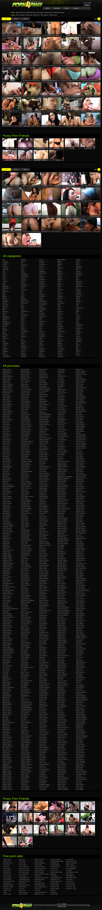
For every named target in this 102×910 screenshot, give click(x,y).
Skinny (78, 263)
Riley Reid (79, 393)
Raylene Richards (63, 789)
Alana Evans (6, 408)
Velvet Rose (79, 729)
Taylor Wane (79, 634)
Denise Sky (24, 607)
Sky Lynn (78, 535)
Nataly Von (61, 645)
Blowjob (5, 321)
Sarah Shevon (80, 463)
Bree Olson (6, 749)
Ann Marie (6, 585)
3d (3, 259)
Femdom (23, 341)
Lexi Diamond (43, 778)
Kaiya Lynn (42, 547)
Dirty (22, 308)
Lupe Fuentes (62, 449)
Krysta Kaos (43, 691)
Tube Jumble (7, 879)
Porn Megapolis (71, 868)
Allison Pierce (7, 480)
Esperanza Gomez (26, 680)
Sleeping (78, 266)
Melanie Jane (62, 525)
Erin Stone (24, 679)
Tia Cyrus (79, 655)
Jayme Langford (44, 434)
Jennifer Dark (43, 454)
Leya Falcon (61, 369)
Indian (41, 311)
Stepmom (79, 281)
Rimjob (60, 343)
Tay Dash (79, 629)
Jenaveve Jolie (43, 443)
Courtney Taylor (25, 552)
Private (60, 325)
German (41, 276)
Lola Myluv (61, 418)
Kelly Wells (42, 629)
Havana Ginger (25, 757)
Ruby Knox (79, 421)
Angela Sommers (8, 550)
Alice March (6, 458)
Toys (77, 315)
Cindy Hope (24, 520)
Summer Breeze (81, 588)
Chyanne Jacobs (26, 513)
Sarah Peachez (80, 461)
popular (47, 8)
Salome (78, 433)
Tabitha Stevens (81, 608)
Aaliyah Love (6, 369)
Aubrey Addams (7, 644)
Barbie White (6, 689)
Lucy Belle (61, 438)
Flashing (23, 355)
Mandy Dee (61, 483)
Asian (4, 278)
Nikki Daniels (61, 691)
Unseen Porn (7, 883)
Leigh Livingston (44, 764)
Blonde (5, 320)
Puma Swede (62, 764)
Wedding (78, 341)
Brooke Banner (25, 372)
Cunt (22, 291)
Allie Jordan (6, 475)
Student (78, 289)
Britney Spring (7, 779)
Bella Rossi (6, 699)
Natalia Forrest (62, 630)
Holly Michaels (25, 781)
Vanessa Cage (80, 711)
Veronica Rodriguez (82, 736)
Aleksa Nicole (7, 413)
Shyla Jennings (80, 513)
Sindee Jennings (81, 531)
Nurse (59, 283)
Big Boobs (6, 301)
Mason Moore (62, 510)
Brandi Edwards (7, 737)
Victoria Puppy (80, 749)
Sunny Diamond (81, 595)
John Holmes (43, 505)
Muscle (60, 276)
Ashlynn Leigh (7, 640)
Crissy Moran (25, 553)
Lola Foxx (60, 416)
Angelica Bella (7, 555)
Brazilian (5, 330)
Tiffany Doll (79, 660)
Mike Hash (61, 573)
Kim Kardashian (44, 662)
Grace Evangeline (26, 736)
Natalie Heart (61, 637)
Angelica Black (7, 557)
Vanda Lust (79, 707)
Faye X (23, 697)
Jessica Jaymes (44, 480)
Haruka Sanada (25, 756)
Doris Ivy (23, 640)
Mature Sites (70, 865)
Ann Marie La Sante (9, 587)
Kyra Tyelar (42, 712)
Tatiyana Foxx (80, 627)
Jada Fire (42, 393)
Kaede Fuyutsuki (44, 543)
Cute (22, 293)
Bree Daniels (6, 747)
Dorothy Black (25, 642)
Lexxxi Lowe (43, 788)
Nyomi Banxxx (62, 716)
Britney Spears (7, 778)
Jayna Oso (42, 436)
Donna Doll (24, 637)
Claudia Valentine (26, 540)
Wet (77, 343)
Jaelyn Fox (42, 399)
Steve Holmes (80, 582)
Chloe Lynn (24, 495)
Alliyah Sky (6, 481)
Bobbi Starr (6, 731)
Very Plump (69, 874)
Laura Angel (42, 742)
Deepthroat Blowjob (59, 12)
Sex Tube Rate (23, 872)
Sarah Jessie (80, 460)
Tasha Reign (79, 624)
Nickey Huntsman (63, 655)
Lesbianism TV (55, 879)
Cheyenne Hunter (26, 483)
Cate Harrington (25, 451)
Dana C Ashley (25, 565)
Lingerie (41, 348)
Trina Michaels (80, 685)
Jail (40, 320)
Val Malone (79, 694)
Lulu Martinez (62, 446)
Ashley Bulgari (7, 622)
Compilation (24, 276)
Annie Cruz (6, 595)
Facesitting (24, 331)
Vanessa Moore (80, 716)
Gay (40, 274)
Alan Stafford (6, 406)
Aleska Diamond (7, 419)
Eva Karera (24, 685)
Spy (77, 278)
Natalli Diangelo (62, 642)
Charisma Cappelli (26, 461)
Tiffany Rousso (80, 667)
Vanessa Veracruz (81, 719)
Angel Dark (6, 537)
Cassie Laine (25, 448)
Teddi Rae (79, 640)
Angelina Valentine (8, 563)
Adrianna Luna (7, 389)
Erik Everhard (25, 675)
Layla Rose (42, 752)
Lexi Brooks (42, 776)
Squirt (77, 279)
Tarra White (79, 622)
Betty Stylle (6, 706)
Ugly (77, 321)
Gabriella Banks (25, 706)
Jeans (41, 323)
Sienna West (80, 516)
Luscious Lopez (62, 451)
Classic (23, 261)
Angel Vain (6, 548)
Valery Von (79, 704)
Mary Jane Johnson (63, 508)
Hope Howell (43, 369)
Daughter (23, 300)
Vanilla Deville (80, 724)
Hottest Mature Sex (56, 877)
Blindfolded (6, 318)
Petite (59, 310)
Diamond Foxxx (25, 620)
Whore (78, 345)
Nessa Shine (61, 654)
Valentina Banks (81, 696)
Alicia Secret (6, 463)
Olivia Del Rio (62, 719)
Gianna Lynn (25, 721)
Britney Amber (7, 774)
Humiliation (42, 308)
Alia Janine (6, 453)
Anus (4, 274)
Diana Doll (24, 625)
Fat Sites (37, 890)
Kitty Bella (42, 670)
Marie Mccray (62, 496)
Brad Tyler (6, 734)
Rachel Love (61, 766)
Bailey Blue (6, 677)
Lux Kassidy (61, 453)
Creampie (24, 284)
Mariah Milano (62, 493)
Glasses (41, 283)
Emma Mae (24, 664)
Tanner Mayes (80, 614)
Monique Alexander (63, 612)
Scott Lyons (79, 483)
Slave (77, 264)
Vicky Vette (79, 742)
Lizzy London (62, 411)
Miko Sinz (60, 575)
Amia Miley (6, 511)
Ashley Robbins (7, 630)
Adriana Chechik (8, 384)
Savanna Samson (81, 475)
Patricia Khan (62, 732)
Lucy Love (61, 444)
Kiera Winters (43, 655)
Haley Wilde (24, 747)
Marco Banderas (62, 486)
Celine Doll (24, 458)
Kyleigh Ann (42, 704)
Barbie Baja (6, 685)
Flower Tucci (24, 699)
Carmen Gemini (25, 421)
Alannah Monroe (8, 411)
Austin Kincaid (7, 657)
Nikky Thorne (62, 699)
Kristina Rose (54, 15)
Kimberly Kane (43, 667)
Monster (60, 273)
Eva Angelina (25, 682)
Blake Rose (6, 721)
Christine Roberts (26, 508)
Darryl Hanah (25, 592)
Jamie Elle (42, 403)
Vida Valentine (80, 756)
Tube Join (22, 859)
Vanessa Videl (80, 721)
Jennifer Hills (43, 456)
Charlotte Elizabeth (26, 471)
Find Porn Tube (70, 887)
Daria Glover (24, 588)
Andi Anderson (7, 528)
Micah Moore (61, 558)
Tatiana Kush (80, 625)
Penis (59, 306)
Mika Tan (60, 572)
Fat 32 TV (38, 888)
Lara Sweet (42, 739)
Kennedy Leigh (43, 639)
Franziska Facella (26, 704)
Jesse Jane (42, 470)
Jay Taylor (42, 426)
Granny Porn (54, 870)
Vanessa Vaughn (81, 717)
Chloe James (25, 493)
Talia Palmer (79, 610)
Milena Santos (62, 577)
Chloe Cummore (26, 488)
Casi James (24, 439)
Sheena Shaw (80, 508)
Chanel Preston (25, 460)
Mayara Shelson (62, 518)
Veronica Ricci (80, 734)
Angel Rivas (6, 547)
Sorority (78, 271)
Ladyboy (41, 336)
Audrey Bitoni (7, 647)
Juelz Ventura (43, 525)
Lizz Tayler (61, 408)
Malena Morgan (62, 480)
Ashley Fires (6, 624)
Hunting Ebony (39, 870)
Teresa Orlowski (81, 649)
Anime (4, 273)
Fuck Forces (7, 874)
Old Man (60, 289)
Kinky (41, 328)
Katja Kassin (43, 593)
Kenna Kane (43, 637)
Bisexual (5, 311)
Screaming (61, 348)
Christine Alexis (25, 506)
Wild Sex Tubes (8, 887)
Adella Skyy (6, 381)
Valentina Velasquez (82, 699)
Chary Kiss (24, 473)
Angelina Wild (7, 565)
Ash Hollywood (7, 615)
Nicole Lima (61, 669)
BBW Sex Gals (39, 894)
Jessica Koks (43, 481)
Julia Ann (42, 526)
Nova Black (61, 714)
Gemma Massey (26, 711)
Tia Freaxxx (79, 657)
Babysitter (6, 286)
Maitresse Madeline (63, 478)
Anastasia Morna (8, 525)
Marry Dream (61, 505)
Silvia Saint (79, 520)
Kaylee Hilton (43, 612)
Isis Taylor (42, 381)
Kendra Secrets (44, 635)
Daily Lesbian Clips (40, 887)
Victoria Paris (80, 747)
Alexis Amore (6, 438)
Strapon (78, 284)
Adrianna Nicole (7, 391)
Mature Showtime (71, 863)
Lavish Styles (43, 749)
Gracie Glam (24, 737)
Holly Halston (25, 778)
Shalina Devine (80, 496)
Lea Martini (42, 757)
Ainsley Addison (7, 404)
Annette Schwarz (8, 593)
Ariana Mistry (6, 602)
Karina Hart (42, 558)
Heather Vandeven (26, 768)
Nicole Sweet (61, 675)
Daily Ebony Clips (24, 885)
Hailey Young (25, 744)
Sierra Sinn (79, 518)
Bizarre (5, 313)
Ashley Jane (6, 629)
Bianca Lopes (7, 712)
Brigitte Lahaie (7, 773)
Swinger (78, 296)
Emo (22, 321)
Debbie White (25, 597)
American (5, 269)
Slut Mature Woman (72, 872)
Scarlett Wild (79, 481)
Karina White (43, 563)
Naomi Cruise (62, 627)
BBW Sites (38, 881)
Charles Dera (25, 466)
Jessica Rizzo (43, 486)
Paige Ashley (61, 724)
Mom (59, 269)
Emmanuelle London (27, 667)
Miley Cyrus (61, 578)
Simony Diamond (81, 530)
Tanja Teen (79, 612)
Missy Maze (61, 593)
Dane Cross (24, 572)
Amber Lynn (6, 505)
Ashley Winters (7, 634)
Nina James (61, 702)
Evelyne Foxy (25, 691)
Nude (59, 281)
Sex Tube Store (23, 874)
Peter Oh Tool (62, 749)
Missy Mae (61, 590)
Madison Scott (62, 471)
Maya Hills (61, 516)
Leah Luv (42, 761)
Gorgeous (42, 286)
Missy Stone (61, 595)
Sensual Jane (80, 488)
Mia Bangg (61, 545)
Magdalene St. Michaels (65, 476)
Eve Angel (24, 687)
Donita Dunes (25, 634)
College (23, 273)
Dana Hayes (24, 568)
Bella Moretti (6, 697)
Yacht (77, 351)
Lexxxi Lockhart (44, 786)
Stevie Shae (79, 583)
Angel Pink (6, 545)
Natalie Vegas (62, 640)
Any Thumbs (7, 894)
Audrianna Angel (8, 650)
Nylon (59, 284)
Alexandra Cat (7, 434)
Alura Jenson (6, 488)
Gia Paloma (24, 717)
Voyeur (78, 336)
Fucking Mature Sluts (57, 861)
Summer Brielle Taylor (82, 590)
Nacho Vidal (61, 624)
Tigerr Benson (80, 672)
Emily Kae (24, 660)
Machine (41, 351)
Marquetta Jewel (62, 503)
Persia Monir (61, 744)
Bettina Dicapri (7, 704)
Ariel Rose (6, 605)
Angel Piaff (6, 543)
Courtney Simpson (26, 550)
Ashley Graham (7, 627)
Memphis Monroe (63, 538)
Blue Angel (6, 727)
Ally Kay (5, 483)
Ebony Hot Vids (39, 859)
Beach (4, 296)
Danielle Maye (25, 580)
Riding (59, 341)
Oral (59, 291)
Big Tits (5, 308)
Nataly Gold (61, 644)
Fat (22, 338)
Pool (59, 316)
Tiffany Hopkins (80, 662)
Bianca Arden (7, 709)
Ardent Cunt (7, 861)
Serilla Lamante (80, 491)
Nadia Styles (61, 625)
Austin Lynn (6, 659)
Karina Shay (43, 562)
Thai (77, 306)
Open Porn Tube (71, 888)
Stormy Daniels (80, 585)
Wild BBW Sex (70, 876)
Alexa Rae (6, 433)
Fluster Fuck (7, 868)
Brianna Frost (7, 759)
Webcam (78, 340)
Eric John (24, 670)
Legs (40, 343)
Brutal (4, 336)
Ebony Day (22, 890)
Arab (4, 276)
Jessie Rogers (43, 490)
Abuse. (65, 906)
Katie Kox (42, 585)
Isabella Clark (43, 376)
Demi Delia (24, 605)
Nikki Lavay (61, 696)
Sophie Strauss (80, 560)
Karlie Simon (43, 567)
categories (76, 8)
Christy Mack (25, 511)
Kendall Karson (43, 632)
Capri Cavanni (25, 408)
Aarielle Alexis (7, 371)
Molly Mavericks (62, 602)
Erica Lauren (25, 674)
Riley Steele (79, 394)
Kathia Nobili (43, 577)
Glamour (41, 281)
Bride (4, 331)
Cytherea (23, 557)
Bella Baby (6, 692)
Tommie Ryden (80, 677)
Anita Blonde (6, 573)
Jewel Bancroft (43, 496)
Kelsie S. (42, 630)
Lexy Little (42, 789)
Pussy (59, 333)
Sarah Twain (79, 465)
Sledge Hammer (81, 538)
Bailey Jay (6, 680)
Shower (78, 259)
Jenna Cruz (42, 444)
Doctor (23, 310)
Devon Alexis (25, 614)
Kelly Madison (43, 624)
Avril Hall (5, 674)
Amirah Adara (7, 515)
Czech (23, 294)
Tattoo (78, 300)
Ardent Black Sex (24, 879)
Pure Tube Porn (24, 868)
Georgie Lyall (25, 714)
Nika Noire (61, 677)
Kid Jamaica (43, 652)
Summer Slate (80, 593)
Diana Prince (25, 627)
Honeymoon (43, 303)
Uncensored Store (8, 881)
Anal (4, 271)
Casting (5, 348)
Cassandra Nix (25, 444)
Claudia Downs (25, 535)
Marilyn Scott (61, 498)
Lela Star (42, 766)
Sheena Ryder (80, 506)
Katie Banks (42, 582)
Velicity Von (37, 15)
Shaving (60, 355)
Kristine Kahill (43, 689)
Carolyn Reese (25, 433)
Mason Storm (62, 511)
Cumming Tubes (40, 883)
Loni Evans (61, 424)
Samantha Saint (81, 439)
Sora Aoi (78, 562)
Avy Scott (5, 675)
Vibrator (78, 331)
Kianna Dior (42, 647)
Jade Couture (43, 396)
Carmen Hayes (25, 423)
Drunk (22, 318)
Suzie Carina (80, 603)
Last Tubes (6, 870)
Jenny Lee (42, 461)
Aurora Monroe (7, 654)
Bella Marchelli (7, 696)
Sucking (78, 291)
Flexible (23, 356)
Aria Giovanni (7, 600)
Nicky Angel (61, 660)
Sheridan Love (80, 511)
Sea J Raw (79, 485)
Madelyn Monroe (63, 466)
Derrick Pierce (25, 608)
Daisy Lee (24, 560)
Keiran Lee (42, 614)
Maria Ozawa (62, 491)
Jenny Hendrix (43, 460)
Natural (60, 278)
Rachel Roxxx (62, 768)
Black (4, 315)
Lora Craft (61, 428)
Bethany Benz (7, 702)
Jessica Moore (43, 485)
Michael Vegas (62, 560)
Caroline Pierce (25, 431)
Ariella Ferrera (7, 607)
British (4, 333)
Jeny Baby (42, 463)
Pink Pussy (61, 756)
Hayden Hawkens (26, 759)
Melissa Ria (61, 533)
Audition (5, 281)
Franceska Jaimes (26, 702)
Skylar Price (79, 537)
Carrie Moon (24, 436)
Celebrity (5, 351)
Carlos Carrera (25, 414)
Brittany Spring (7, 788)
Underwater (79, 325)
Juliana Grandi (43, 531)
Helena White (25, 769)
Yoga (77, 353)
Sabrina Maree (80, 426)
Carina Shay (24, 409)
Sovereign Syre (80, 563)
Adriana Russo (7, 388)
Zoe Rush (79, 781)
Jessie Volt (42, 491)
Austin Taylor (6, 660)
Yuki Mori (78, 776)
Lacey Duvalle (43, 714)
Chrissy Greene (25, 500)
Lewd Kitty (54, 892)
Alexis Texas (6, 451)
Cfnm (4, 353)
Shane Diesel (80, 498)
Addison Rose (7, 379)
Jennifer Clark (43, 453)
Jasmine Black (43, 418)
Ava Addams (6, 662)
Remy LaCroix (80, 381)
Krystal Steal (43, 697)
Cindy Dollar (24, 518)
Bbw (4, 293)
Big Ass (5, 300)
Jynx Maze (42, 537)
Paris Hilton (61, 731)
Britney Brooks (7, 776)
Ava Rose (5, 672)
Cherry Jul (24, 480)
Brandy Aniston (7, 741)
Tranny (78, 316)
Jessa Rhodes (43, 468)
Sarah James (80, 458)
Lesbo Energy (55, 885)
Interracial (42, 316)
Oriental (60, 296)
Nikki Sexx (61, 697)
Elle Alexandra (25, 654)
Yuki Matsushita (80, 774)
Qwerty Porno (7, 877)
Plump (59, 315)
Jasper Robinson (44, 424)
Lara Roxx (42, 736)
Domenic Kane (25, 632)
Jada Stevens (43, 394)
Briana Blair (6, 756)
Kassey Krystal (43, 573)
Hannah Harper (25, 752)
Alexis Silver (6, 449)
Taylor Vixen (79, 632)
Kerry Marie (42, 642)
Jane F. (41, 411)
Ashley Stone (7, 632)
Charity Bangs (25, 463)
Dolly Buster (24, 630)
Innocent (41, 313)
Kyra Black (42, 711)
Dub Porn (6, 866)
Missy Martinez (62, 592)
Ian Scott (42, 371)
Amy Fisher (6, 518)
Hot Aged (53, 874)
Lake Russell (43, 726)
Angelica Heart (7, 558)
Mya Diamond (62, 619)
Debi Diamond (25, 598)
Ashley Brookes (7, 620)
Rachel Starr (61, 769)
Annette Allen (7, 592)
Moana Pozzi (61, 600)
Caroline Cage (25, 428)
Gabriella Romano (26, 709)
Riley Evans (79, 389)
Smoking (78, 268)
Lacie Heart (42, 719)
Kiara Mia (42, 650)
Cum (22, 288)
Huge (40, 306)
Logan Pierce (62, 413)
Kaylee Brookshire (44, 610)
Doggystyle (24, 311)
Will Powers (79, 769)
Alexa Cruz (6, 426)
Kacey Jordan (43, 538)
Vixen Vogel (79, 764)
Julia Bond (42, 528)
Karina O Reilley (44, 560)
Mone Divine (61, 605)
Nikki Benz (61, 687)
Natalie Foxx (61, 635)
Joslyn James (43, 521)
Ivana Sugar (43, 386)
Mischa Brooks (62, 587)
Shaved (60, 353)
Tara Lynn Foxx (80, 620)
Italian (41, 318)
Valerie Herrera (80, 701)
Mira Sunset (61, 585)
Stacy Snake (79, 575)
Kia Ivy (41, 645)
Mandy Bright (62, 481)
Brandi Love (6, 739)
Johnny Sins (43, 513)
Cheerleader (6, 356)
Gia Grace (24, 716)
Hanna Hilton (25, 751)
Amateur (5, 266)
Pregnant (60, 321)
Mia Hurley (61, 547)
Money (60, 271)
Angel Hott (6, 540)
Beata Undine (7, 691)
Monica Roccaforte (63, 607)
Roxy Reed (79, 419)
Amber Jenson (7, 503)
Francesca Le (25, 701)
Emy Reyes (24, 669)
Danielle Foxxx (25, 578)
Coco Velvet (24, 542)
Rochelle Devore (81, 403)
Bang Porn (38, 876)
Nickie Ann (61, 659)
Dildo (22, 306)
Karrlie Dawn (43, 568)
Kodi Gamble (43, 679)
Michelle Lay (61, 563)
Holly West (24, 784)
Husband (42, 310)
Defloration (24, 303)
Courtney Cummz (26, 548)
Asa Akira (5, 612)
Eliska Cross (24, 649)
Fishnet (23, 350)
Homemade (42, 301)
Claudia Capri (25, 533)
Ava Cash (5, 664)
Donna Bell (24, 635)
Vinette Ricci (79, 757)
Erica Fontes (24, 672)
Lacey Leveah (43, 717)
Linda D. (60, 388)
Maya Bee (61, 515)
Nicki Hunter (61, 657)
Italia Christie (43, 382)
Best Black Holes (24, 881)
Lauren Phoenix (44, 747)
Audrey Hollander (8, 649)
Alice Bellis (6, 456)
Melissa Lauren (62, 530)
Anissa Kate (6, 570)
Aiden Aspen (6, 398)
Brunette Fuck (49, 12)
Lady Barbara (43, 721)
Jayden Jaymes (44, 429)
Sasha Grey (79, 470)
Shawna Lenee (80, 501)
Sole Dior (78, 540)
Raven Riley (61, 786)
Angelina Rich (7, 562)
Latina (41, 340)
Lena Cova (42, 768)
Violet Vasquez (80, 761)
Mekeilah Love (62, 523)
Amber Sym (6, 508)
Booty (4, 328)
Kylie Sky (42, 707)
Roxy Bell (79, 413)
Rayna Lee (79, 369)
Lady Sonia (42, 722)
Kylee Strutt (42, 702)
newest (15, 18)
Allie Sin (5, 476)
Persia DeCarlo (62, 742)
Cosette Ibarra (25, 547)
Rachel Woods (62, 773)
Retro (59, 338)
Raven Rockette (62, 788)
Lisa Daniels (61, 396)
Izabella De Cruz (44, 388)
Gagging (41, 271)
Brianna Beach (7, 757)
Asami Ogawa (7, 614)
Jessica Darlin (43, 476)
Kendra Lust (43, 634)
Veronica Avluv (80, 731)
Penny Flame (62, 737)
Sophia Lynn (79, 552)
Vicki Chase (79, 741)
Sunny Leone (80, 598)
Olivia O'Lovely (62, 721)
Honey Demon (25, 786)
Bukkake (5, 338)
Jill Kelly (41, 500)
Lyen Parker (61, 454)
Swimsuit (78, 294)
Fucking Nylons (55, 866)
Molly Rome (61, 603)
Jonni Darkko (43, 516)
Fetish (23, 343)
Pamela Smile (62, 729)
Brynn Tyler (24, 382)
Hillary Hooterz (25, 773)
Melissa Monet (62, 531)
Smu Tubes (22, 876)
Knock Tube (22, 865)
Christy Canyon (25, 510)
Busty (4, 341)
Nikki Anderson (62, 685)
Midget (60, 264)
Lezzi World (69, 859)
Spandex (78, 273)
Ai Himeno (6, 394)
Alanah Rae (6, 409)
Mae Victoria (61, 475)
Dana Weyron (25, 570)
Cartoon (5, 345)
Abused (5, 261)
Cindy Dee (24, 516)
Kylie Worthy (43, 709)
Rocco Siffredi (80, 401)
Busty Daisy (24, 384)
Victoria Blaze (80, 744)
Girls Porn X (70, 881)
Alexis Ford (6, 444)
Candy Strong (25, 404)
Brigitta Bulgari (7, 768)
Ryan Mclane (80, 423)
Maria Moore (61, 490)
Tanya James (80, 615)
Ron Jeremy (79, 406)
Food (40, 259)
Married (41, 355)
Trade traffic (64, 903)
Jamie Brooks (43, 401)
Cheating (5, 355)
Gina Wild (24, 729)
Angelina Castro (7, 560)
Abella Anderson (7, 376)
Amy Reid (5, 520)
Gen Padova (24, 712)
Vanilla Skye (79, 726)
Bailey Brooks (7, 679)
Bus (4, 340)
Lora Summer (62, 429)
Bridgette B (6, 764)
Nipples (60, 279)
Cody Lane (24, 543)
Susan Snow (79, 600)
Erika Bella (24, 677)
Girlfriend (42, 279)
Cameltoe (5, 343)
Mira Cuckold (61, 583)
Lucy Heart (61, 441)
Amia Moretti (6, 513)
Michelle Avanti (62, 562)
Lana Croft (42, 727)
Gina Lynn (24, 726)
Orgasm (60, 293)
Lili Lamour (61, 379)
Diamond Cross (25, 619)
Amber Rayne (7, 506)
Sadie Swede (80, 431)
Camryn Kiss (25, 396)
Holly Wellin (24, 783)
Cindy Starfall (25, 523)
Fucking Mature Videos (42, 874)
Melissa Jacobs (62, 528)
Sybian (78, 298)
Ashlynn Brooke (7, 639)
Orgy (59, 294)
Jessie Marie (43, 488)
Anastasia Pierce (8, 526)
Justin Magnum (43, 535)
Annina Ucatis (7, 597)
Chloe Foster (25, 491)
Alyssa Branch (7, 491)
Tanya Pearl (79, 617)
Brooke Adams (25, 371)
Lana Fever (42, 729)
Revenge (60, 340)
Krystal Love (43, 696)
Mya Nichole (61, 622)
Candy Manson (25, 401)
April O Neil (6, 598)
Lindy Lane (61, 391)
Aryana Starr (6, 610)
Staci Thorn (79, 570)
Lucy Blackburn (62, 439)
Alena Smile (6, 418)
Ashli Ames (6, 635)
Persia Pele (61, 746)
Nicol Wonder (62, 664)
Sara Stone (79, 454)
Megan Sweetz (62, 521)
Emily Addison (25, 657)
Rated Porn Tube (24, 870)
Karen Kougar (43, 555)
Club (22, 268)
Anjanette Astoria (8, 583)
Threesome (79, 308)
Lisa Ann (60, 394)
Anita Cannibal (7, 577)
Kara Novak (42, 550)
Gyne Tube (22, 863)
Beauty (5, 298)
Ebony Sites (38, 865)
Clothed (23, 266)
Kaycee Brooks (43, 600)
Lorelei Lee (61, 431)
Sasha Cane (79, 468)
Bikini (4, 310)
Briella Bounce (7, 766)
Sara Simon (79, 453)
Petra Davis (61, 751)
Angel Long (6, 542)
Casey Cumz (25, 438)
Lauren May (42, 746)
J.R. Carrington (43, 391)
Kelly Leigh (42, 622)
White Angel (79, 768)
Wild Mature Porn (71, 877)
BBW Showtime (39, 879)
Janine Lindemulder (45, 414)
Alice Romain (7, 460)
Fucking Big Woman (41, 892)
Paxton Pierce (62, 736)
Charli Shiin (24, 470)
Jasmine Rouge (44, 421)
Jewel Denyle (43, 498)
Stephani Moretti (81, 578)
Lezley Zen (61, 372)
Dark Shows (22, 887)
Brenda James (7, 751)
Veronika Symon (81, 737)
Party (59, 305)
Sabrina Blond (80, 424)
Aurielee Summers (8, 652)
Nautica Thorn (62, 649)
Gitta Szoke (24, 734)
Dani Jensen (24, 575)
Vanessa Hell (80, 712)
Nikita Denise (62, 682)
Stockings (79, 283)
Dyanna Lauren (25, 644)
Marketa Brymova (63, 500)
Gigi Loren (24, 724)
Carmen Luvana (26, 424)
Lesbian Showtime (56, 881)
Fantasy (23, 336)
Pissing (60, 313)
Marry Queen (61, 506)
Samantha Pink (80, 436)
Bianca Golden (7, 711)
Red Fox (78, 376)
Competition (24, 274)
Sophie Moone (80, 558)
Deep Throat (24, 301)
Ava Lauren (6, 670)
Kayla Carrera (43, 603)
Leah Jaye (42, 759)
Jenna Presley (43, 449)
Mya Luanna (61, 620)
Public (59, 330)
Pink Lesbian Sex (71, 866)
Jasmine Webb (43, 423)
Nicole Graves (62, 667)
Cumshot (23, 289)
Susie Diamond (80, 602)
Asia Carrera (6, 642)
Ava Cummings (7, 665)
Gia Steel (23, 719)
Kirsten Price (43, 669)
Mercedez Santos (63, 543)
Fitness (23, 353)
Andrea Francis (7, 530)
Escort (23, 325)
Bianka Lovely (7, 714)
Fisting (23, 351)
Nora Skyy (61, 712)
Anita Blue (6, 575)
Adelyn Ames (6, 382)
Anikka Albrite (7, 568)
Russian (60, 345)
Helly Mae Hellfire (26, 771)
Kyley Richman (43, 706)
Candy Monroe (25, 403)
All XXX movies (39, 872)
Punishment (61, 331)
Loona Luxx (61, 426)
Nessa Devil (61, 652)
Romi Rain (79, 404)
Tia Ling (78, 659)
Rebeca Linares (80, 371)
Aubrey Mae (6, 645)
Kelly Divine (42, 619)
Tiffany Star (79, 669)
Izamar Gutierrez (44, 389)
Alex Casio (6, 423)
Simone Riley (80, 525)
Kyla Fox (41, 701)
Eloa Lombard (25, 655)
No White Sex (55, 863)
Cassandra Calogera (27, 441)
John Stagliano (21, 15)
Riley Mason (79, 391)
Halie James (24, 749)
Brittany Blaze (7, 784)
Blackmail (5, 316)
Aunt (4, 283)
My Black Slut (7, 863)
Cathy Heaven (25, 453)
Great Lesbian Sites (56, 872)
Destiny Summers (26, 612)
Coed (22, 271)
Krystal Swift (43, 699)
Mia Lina (60, 550)
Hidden (41, 300)
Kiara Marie (42, 649)
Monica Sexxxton (63, 608)
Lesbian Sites (55, 883)
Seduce (60, 351)
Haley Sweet (24, 746)
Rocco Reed (79, 399)
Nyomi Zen (61, 717)
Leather (41, 341)
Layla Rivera (43, 751)
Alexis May (6, 448)
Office (59, 286)
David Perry (24, 593)
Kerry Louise (43, 640)
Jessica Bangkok (44, 475)
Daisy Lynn (24, 562)
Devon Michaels (26, 617)
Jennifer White (43, 458)
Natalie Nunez (62, 639)
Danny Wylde (25, 583)
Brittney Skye (25, 369)
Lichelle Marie (62, 376)
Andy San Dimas (8, 531)
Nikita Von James (63, 684)
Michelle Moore (62, 567)
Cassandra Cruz (26, 443)
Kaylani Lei (42, 608)
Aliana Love (6, 454)
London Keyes (62, 423)
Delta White (24, 603)
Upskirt (78, 330)
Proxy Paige (61, 762)
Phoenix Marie (62, 752)
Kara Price (42, 552)
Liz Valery (60, 403)
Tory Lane (79, 684)
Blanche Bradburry (8, 722)
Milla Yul (60, 580)
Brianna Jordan (7, 761)
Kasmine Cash (43, 572)
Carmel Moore (25, 418)
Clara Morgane (25, 530)
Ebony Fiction (23, 894)
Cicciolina (24, 515)
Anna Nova (6, 588)
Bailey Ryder (6, 684)
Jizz (40, 326)
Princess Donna (62, 759)
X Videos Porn (70, 883)
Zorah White (79, 789)
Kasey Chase (43, 570)
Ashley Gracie (7, 625)
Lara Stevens (43, 737)
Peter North (61, 747)
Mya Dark (60, 617)
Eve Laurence (25, 689)
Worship (78, 350)
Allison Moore (7, 478)
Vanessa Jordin (80, 714)
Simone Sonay (80, 528)
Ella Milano (24, 652)
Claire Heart (24, 526)
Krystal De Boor (44, 694)
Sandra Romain (80, 448)
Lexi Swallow (43, 781)
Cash (4, 346)
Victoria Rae (79, 751)
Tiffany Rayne (80, 665)
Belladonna (6, 701)
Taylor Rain (79, 630)
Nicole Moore (62, 670)
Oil (58, 288)
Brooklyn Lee (25, 379)
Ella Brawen (24, 650)
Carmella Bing (25, 419)
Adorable (5, 263)
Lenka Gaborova (44, 769)
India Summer (43, 374)
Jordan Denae (43, 520)
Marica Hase (61, 495)
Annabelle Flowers (8, 590)
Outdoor (60, 298)
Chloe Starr (24, 498)
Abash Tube (7, 890)
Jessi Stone (42, 471)
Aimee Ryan (6, 403)
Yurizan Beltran (80, 778)
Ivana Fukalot (43, 384)
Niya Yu (60, 709)
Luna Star (60, 448)
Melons (60, 263)
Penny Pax (61, 739)
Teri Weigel (79, 650)
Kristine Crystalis (44, 687)
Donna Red (24, 639)
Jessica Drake (43, 478)
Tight (77, 310)
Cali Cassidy (24, 388)
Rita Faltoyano (80, 396)
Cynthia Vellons (25, 555)
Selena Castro (80, 486)
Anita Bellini (6, 572)
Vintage (78, 333)
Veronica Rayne (80, 732)
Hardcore (42, 296)
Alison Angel (6, 468)
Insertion (41, 315)
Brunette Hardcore (22, 12)
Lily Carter (61, 381)
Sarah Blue (79, 456)
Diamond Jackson (26, 622)
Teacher (78, 301)
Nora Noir (60, 711)
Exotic (23, 328)
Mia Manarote (62, 553)
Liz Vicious (61, 404)
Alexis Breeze (7, 439)
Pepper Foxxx (62, 741)
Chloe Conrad (25, 486)
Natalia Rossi (62, 632)
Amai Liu (5, 495)
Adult (5, 892)
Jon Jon (41, 515)
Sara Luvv (79, 451)
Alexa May (6, 429)
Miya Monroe (61, 598)
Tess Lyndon (79, 652)
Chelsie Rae (24, 478)
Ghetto (41, 278)
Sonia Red (79, 542)
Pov (59, 320)
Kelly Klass (42, 620)
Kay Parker (42, 598)
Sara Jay (78, 449)
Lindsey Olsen (62, 389)
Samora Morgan (81, 446)
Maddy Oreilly (62, 463)
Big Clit (5, 303)
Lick (40, 346)
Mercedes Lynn (62, 542)
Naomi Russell (62, 629)
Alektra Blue (6, 414)
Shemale (60, 356)
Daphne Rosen (25, 585)
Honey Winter (25, 789)
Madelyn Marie (62, 465)
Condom (23, 278)
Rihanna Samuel (81, 388)
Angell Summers (8, 567)
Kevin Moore (43, 644)
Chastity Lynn (45, 15)
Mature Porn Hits (71, 861)
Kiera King (42, 654)
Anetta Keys (6, 533)
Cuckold (23, 286)
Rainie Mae (61, 776)
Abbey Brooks (7, 372)
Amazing (5, 268)
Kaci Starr (42, 540)
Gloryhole (42, 284)
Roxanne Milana (81, 411)
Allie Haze (6, 471)
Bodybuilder (6, 323)
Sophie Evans (80, 555)
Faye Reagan (25, 696)
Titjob (77, 311)
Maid (40, 353)
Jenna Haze (42, 446)
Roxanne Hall (80, 409)
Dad (22, 296)
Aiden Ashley (6, 396)
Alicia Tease (6, 465)
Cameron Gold (25, 393)
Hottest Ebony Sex (40, 868)
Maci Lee (60, 460)
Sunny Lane (79, 597)
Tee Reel (78, 642)
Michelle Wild (62, 570)
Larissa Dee (42, 741)
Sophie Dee (29, 15)
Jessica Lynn (43, 483)
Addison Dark (7, 377)
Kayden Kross (43, 602)
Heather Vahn (25, 766)
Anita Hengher (7, 580)
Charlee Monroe (26, 465)
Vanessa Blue (80, 709)
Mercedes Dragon (63, 540)
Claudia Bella (25, 531)
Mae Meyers (61, 473)
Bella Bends (6, 694)
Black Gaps (22, 883)
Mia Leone (61, 548)
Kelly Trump (42, 627)
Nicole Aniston (62, 665)
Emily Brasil (24, 659)
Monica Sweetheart (63, 610)
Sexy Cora (79, 493)
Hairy (40, 293)
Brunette (5, 335)
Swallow (78, 293)
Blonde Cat (6, 726)
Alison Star (6, 470)
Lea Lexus (42, 756)
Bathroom (5, 291)
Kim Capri (42, 660)
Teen (77, 305)
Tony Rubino (79, 679)
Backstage (6, 288)
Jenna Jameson (44, 448)
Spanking (79, 274)
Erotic (22, 323)
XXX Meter (69, 879)
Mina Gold (61, 582)
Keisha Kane (43, 615)
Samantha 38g (80, 434)
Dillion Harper (25, 629)
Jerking (41, 325)
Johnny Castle (43, 510)
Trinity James (80, 687)
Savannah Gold (80, 476)
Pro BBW (69, 870)
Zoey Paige (79, 788)
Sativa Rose (79, 473)
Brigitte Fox (6, 769)
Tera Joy (78, 645)
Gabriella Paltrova (26, 707)
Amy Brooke (6, 516)
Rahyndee (61, 774)
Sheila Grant (79, 510)
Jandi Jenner (43, 408)
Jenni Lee (42, 451)
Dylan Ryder (24, 645)
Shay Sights (79, 503)
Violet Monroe (80, 759)
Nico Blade (61, 662)
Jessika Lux (42, 495)
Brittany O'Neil (7, 786)
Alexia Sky (6, 436)
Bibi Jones (6, 716)
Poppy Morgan (62, 757)
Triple (77, 318)
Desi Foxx (24, 610)
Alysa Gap (6, 490)
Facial (22, 333)
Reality (60, 335)
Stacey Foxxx (80, 565)
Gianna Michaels (26, 722)
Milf (59, 266)
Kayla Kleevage (44, 605)
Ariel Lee (5, 603)
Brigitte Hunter (7, 771)
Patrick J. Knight (62, 734)
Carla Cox (24, 411)
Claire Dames (25, 525)
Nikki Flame (61, 694)
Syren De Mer (80, 605)
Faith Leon (24, 694)
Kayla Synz (42, 607)
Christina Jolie (25, 503)
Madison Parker (62, 470)
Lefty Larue (42, 762)
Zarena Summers (81, 779)
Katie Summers (43, 590)
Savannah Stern (81, 478)
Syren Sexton (80, 607)
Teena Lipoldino (80, 644)
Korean (41, 333)
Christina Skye (25, 505)
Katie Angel (42, 580)
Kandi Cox (42, 548)
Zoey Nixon (79, 786)
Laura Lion (42, 744)
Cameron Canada (26, 389)
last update (57, 8)
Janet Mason (43, 413)
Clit (22, 263)
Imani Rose (42, 372)
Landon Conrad (44, 732)
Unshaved (79, 328)
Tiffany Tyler (79, 670)
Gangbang (42, 273)
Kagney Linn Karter (45, 545)
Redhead (60, 336)
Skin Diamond (80, 533)
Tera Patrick (79, 647)
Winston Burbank (81, 771)
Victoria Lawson (80, 746)
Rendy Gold (79, 384)
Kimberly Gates (43, 665)
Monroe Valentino (63, 615)
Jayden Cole (43, 428)
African (5, 264)
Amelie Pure (6, 510)
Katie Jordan (43, 583)
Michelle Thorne (62, 568)
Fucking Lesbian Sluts (41, 877)
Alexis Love (6, 446)
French (41, 266)
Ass (4, 279)
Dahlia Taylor (25, 558)
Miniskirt (60, 268)
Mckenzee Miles (62, 520)
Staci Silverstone (81, 568)
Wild (77, 348)
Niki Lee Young (62, 680)
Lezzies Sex (54, 894)
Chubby (23, 259)
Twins (77, 320)
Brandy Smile (7, 742)
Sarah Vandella (80, 466)
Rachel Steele (62, 771)
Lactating (42, 335)
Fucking (41, 268)
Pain (59, 300)
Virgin (77, 335)
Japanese (42, 321)
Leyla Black (61, 371)
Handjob (41, 294)
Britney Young (7, 781)
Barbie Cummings (8, 687)
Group (41, 289)
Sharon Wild (79, 500)
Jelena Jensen (43, 441)
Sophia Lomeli (80, 550)
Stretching (79, 286)
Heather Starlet (25, 762)
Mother (60, 274)
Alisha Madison (7, 466)
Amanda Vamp (7, 498)
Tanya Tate (79, 619)
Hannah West (25, 754)
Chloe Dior (24, 490)
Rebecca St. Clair (81, 374)
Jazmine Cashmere (45, 438)
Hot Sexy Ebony (40, 866)
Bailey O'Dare (7, 682)
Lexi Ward (42, 783)
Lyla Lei (60, 456)
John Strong (43, 508)
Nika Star (60, 679)
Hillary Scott (24, 774)
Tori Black (79, 680)
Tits (77, 313)
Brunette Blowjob (32, 12)
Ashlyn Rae (6, 637)
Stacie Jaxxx (79, 572)
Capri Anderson (25, 406)
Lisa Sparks (61, 399)
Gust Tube (22, 861)
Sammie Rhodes (81, 443)
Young (78, 355)
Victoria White (80, 752)
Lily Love (60, 384)
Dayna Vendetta (26, 595)
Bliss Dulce (6, 724)
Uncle (77, 323)
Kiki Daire (42, 657)
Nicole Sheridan (62, 674)
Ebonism (21, 888)
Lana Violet (42, 731)
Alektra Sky (6, 416)
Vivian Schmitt (80, 762)
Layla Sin (42, 754)
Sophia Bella (79, 545)
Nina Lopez (61, 704)
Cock (22, 269)
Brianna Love (7, 762)
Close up (23, 264)
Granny (41, 288)
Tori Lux (78, 682)
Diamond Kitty (25, 624)
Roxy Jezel (79, 414)
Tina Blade (79, 675)
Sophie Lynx (79, 557)
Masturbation (61, 259)
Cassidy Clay (25, 446)
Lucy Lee (60, 443)
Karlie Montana (43, 565)
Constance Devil (26, 545)
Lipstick (41, 350)
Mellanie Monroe (63, 535)
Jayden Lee (42, 431)
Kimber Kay (42, 664)
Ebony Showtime (40, 863)
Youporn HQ (7, 888)
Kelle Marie (42, 617)
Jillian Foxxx (43, 501)
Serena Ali (79, 490)
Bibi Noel (5, 717)
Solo (77, 269)
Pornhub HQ (7, 872)
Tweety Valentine (81, 692)
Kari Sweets (42, 557)
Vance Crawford (81, 706)
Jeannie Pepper (44, 439)
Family (23, 335)
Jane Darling (43, 409)
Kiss (40, 330)
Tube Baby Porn (24, 877)
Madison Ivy (61, 468)
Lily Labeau (61, 382)
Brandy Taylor (7, 744)
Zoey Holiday (80, 784)
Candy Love (24, 399)
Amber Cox (6, 500)
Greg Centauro (25, 739)
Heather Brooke (25, 761)
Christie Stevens (26, 501)
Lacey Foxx (42, 716)
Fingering (24, 346)
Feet (22, 340)
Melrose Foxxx (62, 537)
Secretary (60, 350)
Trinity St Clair (80, 691)
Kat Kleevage (43, 575)
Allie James (6, 473)
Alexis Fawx (6, 443)
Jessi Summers (43, 473)
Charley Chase (25, 468)
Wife (77, 346)
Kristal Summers (44, 684)
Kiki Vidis (42, 659)
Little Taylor (61, 401)
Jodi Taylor (42, 503)
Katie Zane (42, 592)
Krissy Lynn (42, 682)
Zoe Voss (79, 783)
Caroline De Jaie (26, 429)
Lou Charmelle (62, 434)
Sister (77, 261)
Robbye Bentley (80, 398)
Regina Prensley (81, 379)
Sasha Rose (79, 471)
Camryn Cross (25, 394)
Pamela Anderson (63, 727)
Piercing (60, 311)
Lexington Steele (44, 784)
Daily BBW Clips (40, 885)
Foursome (42, 264)
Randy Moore (62, 781)
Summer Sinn (80, 592)
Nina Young (61, 707)
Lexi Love (42, 779)
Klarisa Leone (43, 675)
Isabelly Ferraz (43, 377)
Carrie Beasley (25, 434)
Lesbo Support (55, 888)
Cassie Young (25, 449)
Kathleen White (43, 578)
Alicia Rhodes (7, 461)
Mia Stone (61, 557)
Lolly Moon (61, 421)
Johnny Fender (43, 511)
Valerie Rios (79, 702)
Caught (5, 350)
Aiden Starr (6, 399)
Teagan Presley (80, 635)
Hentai (41, 298)
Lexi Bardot (42, 771)
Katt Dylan (42, 595)
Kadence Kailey (44, 542)
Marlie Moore (61, 501)
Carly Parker (24, 416)
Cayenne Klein (25, 454)
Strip (77, 288)
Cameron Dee (25, 391)
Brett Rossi (6, 752)
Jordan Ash (42, 518)
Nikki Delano (61, 692)
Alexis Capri (6, 441)
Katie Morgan (43, 587)
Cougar (23, 279)
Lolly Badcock (62, 419)
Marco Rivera (62, 488)
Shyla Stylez (79, 515)
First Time (24, 348)
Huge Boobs (41, 12)
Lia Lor (60, 374)
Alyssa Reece (7, 493)
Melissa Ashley (62, 526)
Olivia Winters (62, 722)
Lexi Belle (42, 773)
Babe (4, 284)
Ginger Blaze (25, 731)
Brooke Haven (25, 374)
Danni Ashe (24, 582)
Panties (60, 301)
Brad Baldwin (7, 732)
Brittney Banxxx (7, 789)
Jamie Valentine (44, 404)
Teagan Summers (81, 637)
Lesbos (53, 890)
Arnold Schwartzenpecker (10, 608)
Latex (41, 338)
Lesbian (41, 345)
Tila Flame (79, 674)
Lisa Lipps (61, 398)
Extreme (23, 330)
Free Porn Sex (70, 885)
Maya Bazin (61, 513)
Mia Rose (60, 555)
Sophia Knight (80, 548)
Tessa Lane (79, 654)
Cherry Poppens (26, 481)
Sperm (78, 276)
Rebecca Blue (80, 372)
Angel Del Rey (7, 538)
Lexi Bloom (42, 774)
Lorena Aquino (62, 433)
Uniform (78, 326)
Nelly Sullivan (62, 650)
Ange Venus (6, 535)
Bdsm (4, 294)
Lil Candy (60, 377)
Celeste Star (24, 456)
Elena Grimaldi (25, 647)
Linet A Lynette (62, 393)
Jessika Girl (42, 493)
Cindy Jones (24, 521)
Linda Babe (61, 386)
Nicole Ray (61, 672)
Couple (23, 281)
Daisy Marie (24, 563)
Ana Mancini (6, 521)
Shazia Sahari (80, 505)
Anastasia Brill (7, 523)
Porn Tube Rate (24, 866)
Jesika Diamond (44, 466)
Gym (40, 291)
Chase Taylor (25, 475)
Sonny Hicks (79, 543)
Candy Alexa (24, 398)
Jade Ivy (41, 398)
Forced (41, 263)
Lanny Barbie (43, 734)
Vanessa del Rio (81, 722)
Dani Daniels (25, 573)
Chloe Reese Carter (27, 496)
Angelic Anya (6, 552)
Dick (22, 305)
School (60, 346)
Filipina (23, 345)
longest (66, 8)
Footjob (41, 261)
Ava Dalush (6, 667)
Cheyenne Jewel (26, 485)
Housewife (42, 305)
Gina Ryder (24, 727)
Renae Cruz (79, 382)
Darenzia (23, 587)
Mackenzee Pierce (63, 461)
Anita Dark (6, 578)
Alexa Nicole (6, 431)
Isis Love (42, 379)
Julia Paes (42, 530)
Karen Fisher (43, 553)
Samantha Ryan (81, 438)
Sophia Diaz (79, 547)
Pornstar (60, 318)
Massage (42, 356)
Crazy (22, 283)
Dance (23, 298)
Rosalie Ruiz (79, 408)
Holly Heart (24, 779)
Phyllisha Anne (62, 754)
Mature (60, 261)
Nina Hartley (61, 701)
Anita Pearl (6, 582)
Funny (41, 269)
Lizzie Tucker (61, 409)
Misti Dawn (61, 597)
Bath (4, 289)
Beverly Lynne (7, 707)
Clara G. (23, 528)
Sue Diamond (80, 587)
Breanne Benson (8, 746)
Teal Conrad (79, 639)
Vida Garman (80, 754)
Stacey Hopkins (80, 567)
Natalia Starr (61, 634)
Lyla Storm (61, 458)
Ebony (23, 320)
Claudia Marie (25, 537)
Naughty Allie (61, 647)
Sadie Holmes (80, 428)
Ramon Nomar (62, 779)
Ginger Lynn (24, 732)
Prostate (60, 326)
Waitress (78, 338)
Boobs (4, 326)
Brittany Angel (7, 783)
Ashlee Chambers (8, 617)
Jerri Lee (41, 465)
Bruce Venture (25, 381)
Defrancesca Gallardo (27, 600)
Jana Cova (42, 406)
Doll (22, 313)
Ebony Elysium (23, 892)
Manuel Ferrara (62, 485)
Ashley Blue (6, 619)
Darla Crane (24, 590)
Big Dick (5, 306)
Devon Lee (24, 615)
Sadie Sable (79, 429)
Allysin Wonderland (8, 486)
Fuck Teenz (54, 868)
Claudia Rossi (25, 538)
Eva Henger (24, 684)
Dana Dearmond (26, 567)
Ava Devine (6, 669)
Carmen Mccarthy (26, 426)
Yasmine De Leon (81, 773)
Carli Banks (24, 413)
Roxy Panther (80, 416)
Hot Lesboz (54, 876)
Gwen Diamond (25, 742)
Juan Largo (42, 523)
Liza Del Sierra (62, 406)
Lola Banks (61, 414)
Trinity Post (79, 689)
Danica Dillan (25, 577)
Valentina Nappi (80, 697)
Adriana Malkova (8, 386)
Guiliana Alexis (25, 741)
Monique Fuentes (63, 614)
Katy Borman (43, 597)
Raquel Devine (62, 783)
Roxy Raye (79, 418)
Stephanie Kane (81, 580)
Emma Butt (24, 662)
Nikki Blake (61, 689)
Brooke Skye (25, 376)
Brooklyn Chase (25, 377)
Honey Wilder (25, 788)
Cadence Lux (25, 386)
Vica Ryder (79, 739)
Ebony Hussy (39, 861)
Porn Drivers (7, 876)
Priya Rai (60, 761)
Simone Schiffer (80, 526)
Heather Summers (26, 764)
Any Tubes (6, 865)
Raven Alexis (61, 784)
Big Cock (5, 305)
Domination (24, 315)
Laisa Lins (42, 724)
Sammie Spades (81, 444)
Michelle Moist (62, 565)
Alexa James (6, 428)
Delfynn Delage (25, 602)
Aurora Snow (6, 655)
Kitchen (41, 331)
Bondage (5, 325)
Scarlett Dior (79, 480)
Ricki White (79, 386)
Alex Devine (6, 424)
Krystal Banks (43, 692)
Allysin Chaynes (7, 485)
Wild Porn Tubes (8, 885)
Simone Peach (80, 523)
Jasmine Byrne (43, 419)
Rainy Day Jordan (63, 778)
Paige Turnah (62, 726)
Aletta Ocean (6, 421)
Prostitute (60, 328)
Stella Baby (79, 577)
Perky (59, 308)
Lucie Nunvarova (63, 436)
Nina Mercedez (62, 706)
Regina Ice (79, 377)
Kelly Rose (42, 625)
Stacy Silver (79, 573)
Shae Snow (79, 495)
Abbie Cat (6, 374)
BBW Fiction (7, 859)
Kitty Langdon (43, 674)
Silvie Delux (79, 521)
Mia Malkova (61, 552)
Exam (22, 326)
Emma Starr (24, 665)
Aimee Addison (7, 401)
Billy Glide (6, 719)
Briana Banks (7, 754)
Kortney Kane (43, 680)
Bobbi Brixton (7, 729)
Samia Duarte (80, 441)
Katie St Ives (43, 588)
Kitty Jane (42, 672)
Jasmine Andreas (44, 416)
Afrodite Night (7, 393)
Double (23, 316)
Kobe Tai (41, 677)
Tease (77, 303)
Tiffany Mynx (79, 664)
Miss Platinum (62, 588)
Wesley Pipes (80, 766)
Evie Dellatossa (25, 692)
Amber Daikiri (7, 501)
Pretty (59, 323)
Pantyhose (61, 303)
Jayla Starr (42, 433)
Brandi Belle (6, 736)
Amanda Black (7, 496)
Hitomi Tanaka (25, 776)
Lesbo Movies (55, 887)
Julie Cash (42, 533)
